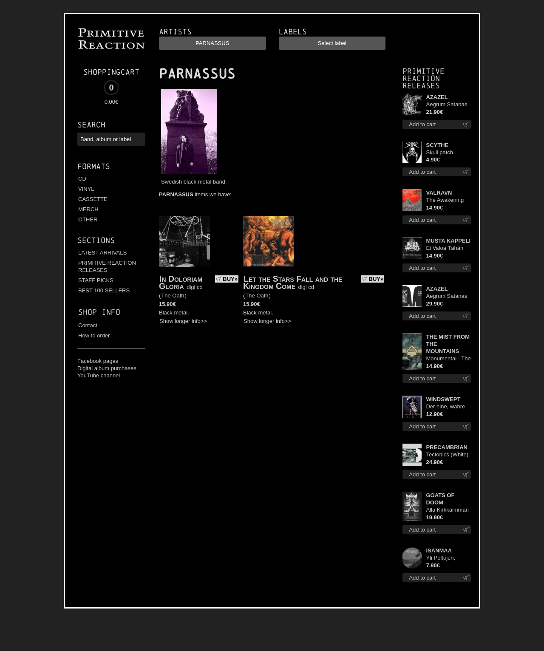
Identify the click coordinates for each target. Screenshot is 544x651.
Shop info (99, 312)
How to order (94, 335)
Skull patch (439, 152)
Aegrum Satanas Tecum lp (446, 104)
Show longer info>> (183, 321)
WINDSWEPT (443, 399)
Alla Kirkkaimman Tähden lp (447, 510)
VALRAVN (439, 193)
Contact (87, 325)
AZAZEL (437, 97)
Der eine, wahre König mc (445, 406)
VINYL (86, 189)
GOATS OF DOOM (440, 499)
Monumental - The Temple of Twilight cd (448, 358)
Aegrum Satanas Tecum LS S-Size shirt (447, 296)
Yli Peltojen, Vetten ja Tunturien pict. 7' (446, 558)
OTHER (88, 219)
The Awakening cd (445, 200)
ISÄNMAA (439, 550)
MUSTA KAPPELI (448, 241)
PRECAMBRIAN (447, 447)
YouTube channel (98, 375)
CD (82, 178)
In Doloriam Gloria (180, 282)
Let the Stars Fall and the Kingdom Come (292, 282)
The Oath (172, 295)
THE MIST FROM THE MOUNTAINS (448, 344)
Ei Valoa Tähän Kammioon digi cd (448, 248)
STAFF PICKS (95, 280)
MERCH (88, 209)
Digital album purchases (106, 368)
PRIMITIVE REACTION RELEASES (107, 266)
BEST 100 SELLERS (104, 290)
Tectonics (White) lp (447, 455)
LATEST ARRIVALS (102, 252)
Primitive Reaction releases (423, 78)
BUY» (230, 279)
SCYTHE (437, 145)
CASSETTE (93, 199)
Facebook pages (97, 361)
